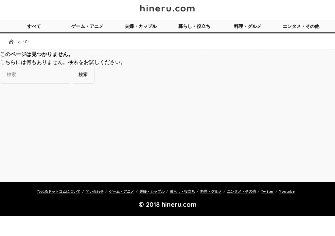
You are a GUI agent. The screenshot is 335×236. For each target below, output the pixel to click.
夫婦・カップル (141, 26)
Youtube (287, 191)
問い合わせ (95, 191)
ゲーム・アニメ (87, 26)
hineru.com (168, 8)
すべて (34, 26)
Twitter (267, 191)
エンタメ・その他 (301, 26)
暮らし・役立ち (194, 26)
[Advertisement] (167, 133)
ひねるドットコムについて (58, 191)
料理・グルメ (247, 26)
